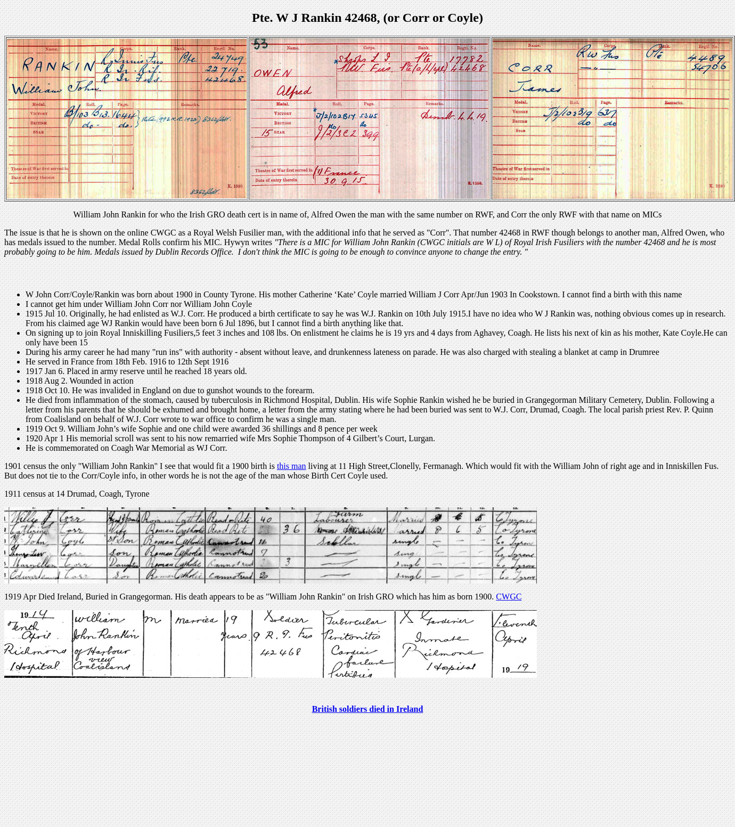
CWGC (508, 596)
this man (291, 466)
